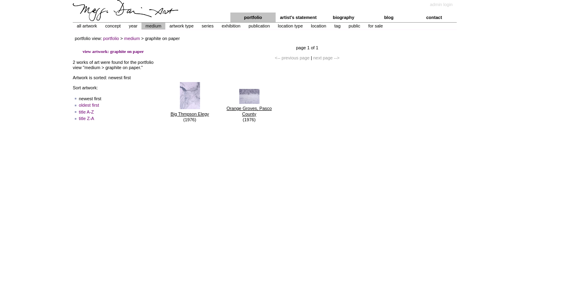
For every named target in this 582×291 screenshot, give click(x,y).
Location (318, 25)
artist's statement (298, 17)
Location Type (290, 25)
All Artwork (87, 25)
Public (355, 25)
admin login (441, 4)
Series (207, 25)
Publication (259, 25)
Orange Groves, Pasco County (249, 111)
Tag (337, 25)
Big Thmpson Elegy (190, 114)
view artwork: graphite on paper (113, 51)
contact (434, 17)
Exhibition (230, 25)
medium (132, 38)
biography (343, 17)
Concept (113, 25)
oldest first (89, 105)
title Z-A (86, 118)
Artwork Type (181, 25)
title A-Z (86, 112)
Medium (153, 25)
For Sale (375, 25)
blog (388, 17)
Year (133, 25)
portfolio (253, 17)
